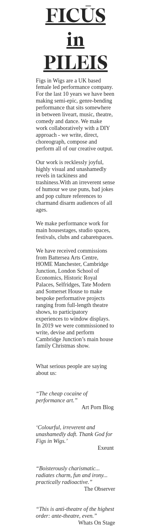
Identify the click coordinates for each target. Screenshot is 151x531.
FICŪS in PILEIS (75, 40)
